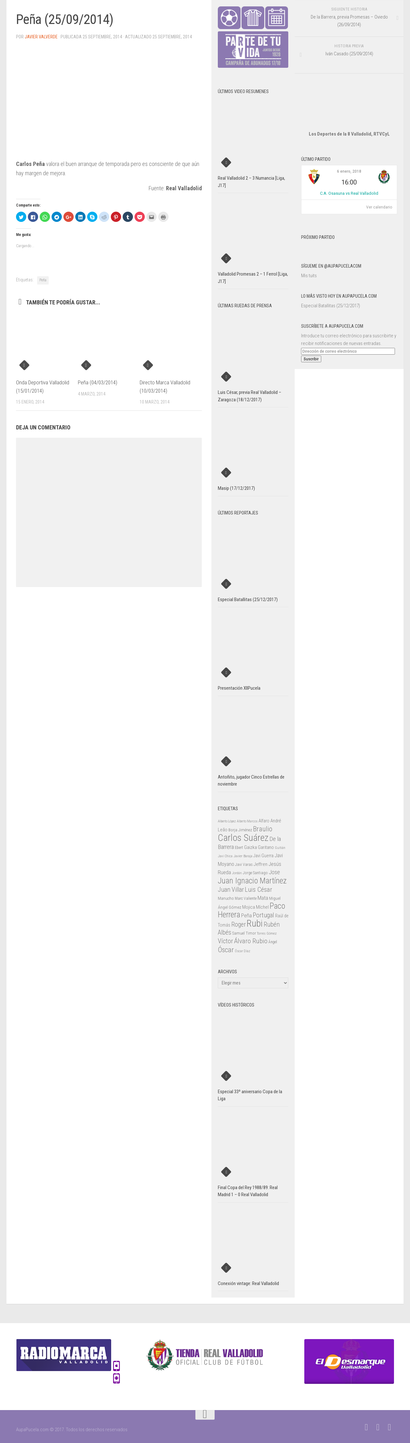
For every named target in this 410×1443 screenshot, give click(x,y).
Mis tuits (309, 275)
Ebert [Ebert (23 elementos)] (239, 847)
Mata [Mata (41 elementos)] (263, 898)
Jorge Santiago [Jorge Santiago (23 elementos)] (255, 873)
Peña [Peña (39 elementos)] (246, 916)
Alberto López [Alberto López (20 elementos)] (227, 821)
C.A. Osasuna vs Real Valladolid (349, 193)
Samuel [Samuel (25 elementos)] (238, 933)
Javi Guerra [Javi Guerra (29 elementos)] (263, 855)
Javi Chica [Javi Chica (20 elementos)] (225, 856)
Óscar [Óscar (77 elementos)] (226, 949)
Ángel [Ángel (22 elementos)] (272, 942)
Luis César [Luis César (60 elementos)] (258, 889)
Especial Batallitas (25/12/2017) (330, 306)
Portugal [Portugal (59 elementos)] (263, 915)
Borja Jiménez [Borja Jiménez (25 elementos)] (240, 829)
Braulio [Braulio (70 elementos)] (262, 829)
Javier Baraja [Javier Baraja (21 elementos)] (243, 856)
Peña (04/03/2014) (97, 382)
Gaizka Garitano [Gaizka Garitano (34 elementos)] (259, 847)
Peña (42, 280)
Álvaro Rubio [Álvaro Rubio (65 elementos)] (250, 941)
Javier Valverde (41, 36)
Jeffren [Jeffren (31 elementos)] (260, 864)
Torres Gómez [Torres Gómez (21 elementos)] (267, 933)
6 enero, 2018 (349, 171)
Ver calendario (379, 207)
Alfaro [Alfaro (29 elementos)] (263, 820)
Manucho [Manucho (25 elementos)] (226, 898)
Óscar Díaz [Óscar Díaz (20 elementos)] (242, 951)
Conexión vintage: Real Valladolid (248, 1283)
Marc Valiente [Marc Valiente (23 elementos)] (246, 898)
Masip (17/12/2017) (236, 488)
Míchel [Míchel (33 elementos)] (262, 907)
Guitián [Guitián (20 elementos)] (280, 848)
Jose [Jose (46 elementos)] (274, 872)
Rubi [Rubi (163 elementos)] (255, 923)
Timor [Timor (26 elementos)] (251, 933)
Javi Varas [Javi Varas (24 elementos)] (244, 864)
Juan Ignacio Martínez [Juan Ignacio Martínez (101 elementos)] (252, 880)
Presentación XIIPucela (239, 688)
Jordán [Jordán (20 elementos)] (237, 873)
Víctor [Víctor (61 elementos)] (225, 941)
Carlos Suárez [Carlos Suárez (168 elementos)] (243, 837)
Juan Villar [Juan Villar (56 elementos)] (231, 889)
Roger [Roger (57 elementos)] (238, 924)
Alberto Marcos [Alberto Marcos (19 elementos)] (247, 821)
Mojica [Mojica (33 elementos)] (248, 907)
